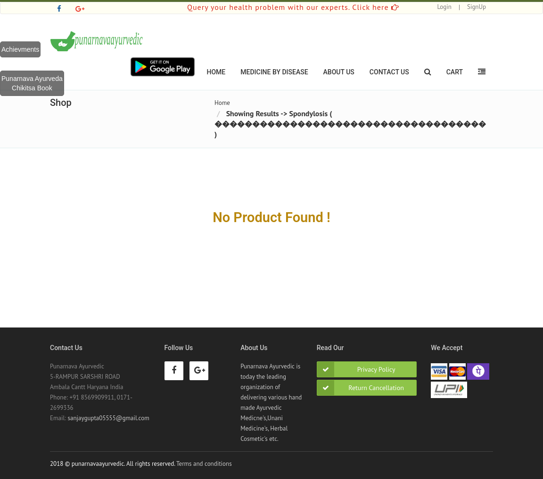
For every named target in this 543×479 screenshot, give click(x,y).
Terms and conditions (204, 464)
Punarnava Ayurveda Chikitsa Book (32, 83)
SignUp (476, 7)
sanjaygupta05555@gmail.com (108, 418)
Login (444, 7)
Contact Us (389, 72)
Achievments (20, 49)
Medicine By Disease (274, 72)
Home (216, 72)
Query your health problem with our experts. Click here (293, 7)
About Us (338, 72)
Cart (454, 72)
